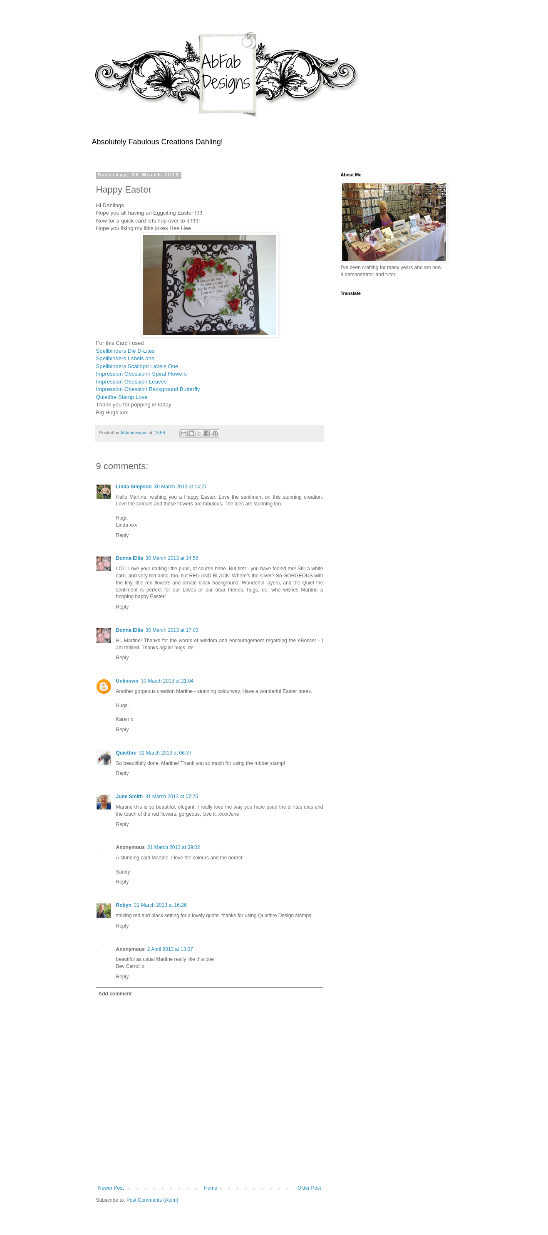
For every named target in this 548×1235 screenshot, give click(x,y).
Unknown (127, 681)
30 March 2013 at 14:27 (180, 487)
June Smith (129, 796)
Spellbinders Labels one (126, 358)
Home (210, 1188)
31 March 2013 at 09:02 (173, 847)
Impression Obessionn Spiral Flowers (142, 374)
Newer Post (111, 1188)
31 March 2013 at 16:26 (160, 905)
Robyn (123, 905)
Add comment (115, 994)
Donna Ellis (129, 558)
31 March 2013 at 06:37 (165, 753)
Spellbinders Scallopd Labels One (138, 366)
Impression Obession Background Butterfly (149, 389)
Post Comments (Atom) (152, 1200)
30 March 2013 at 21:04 (167, 681)
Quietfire (126, 753)
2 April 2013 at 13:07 (170, 949)
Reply (122, 535)
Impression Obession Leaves (132, 382)
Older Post (309, 1188)
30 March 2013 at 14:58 (172, 558)
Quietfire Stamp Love (122, 397)
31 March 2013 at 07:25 (171, 796)
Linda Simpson (134, 487)
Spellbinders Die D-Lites (125, 351)
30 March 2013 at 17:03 (172, 630)
